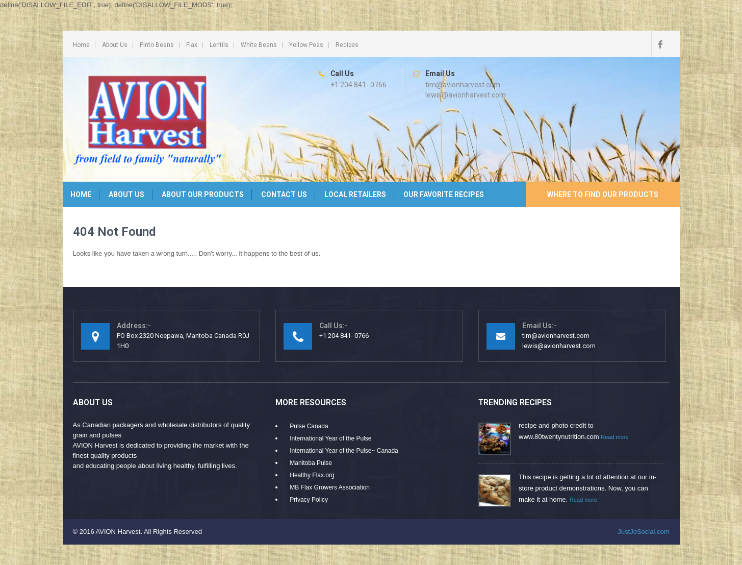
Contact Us (284, 194)
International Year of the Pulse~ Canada (344, 450)
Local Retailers (355, 194)
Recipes (347, 45)
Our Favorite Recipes (443, 194)
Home (81, 45)
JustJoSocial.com (643, 531)
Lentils (219, 45)
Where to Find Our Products (602, 194)
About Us (114, 45)
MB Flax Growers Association (330, 487)
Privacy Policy (309, 499)
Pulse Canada (309, 426)
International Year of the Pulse (330, 438)
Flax (191, 45)
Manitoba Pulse (311, 462)
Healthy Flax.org (312, 475)
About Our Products (203, 194)
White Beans (259, 45)
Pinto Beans (157, 45)
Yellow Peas (306, 45)
